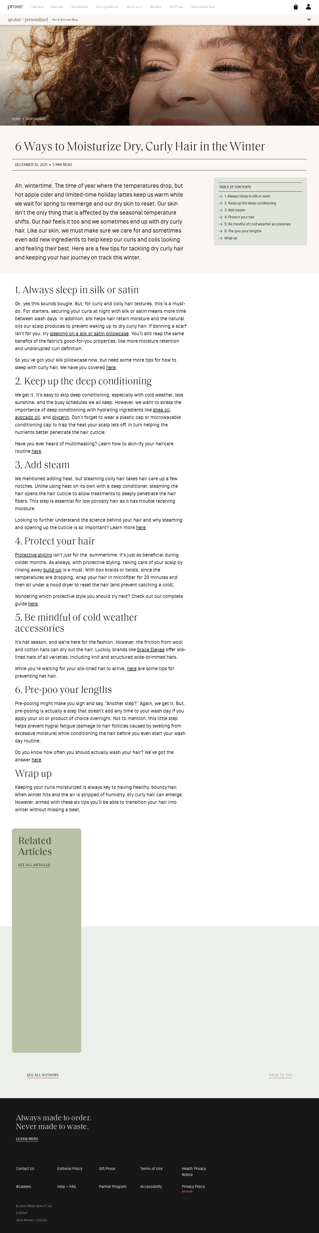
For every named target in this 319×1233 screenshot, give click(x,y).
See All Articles (34, 865)
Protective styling (33, 555)
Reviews (156, 7)
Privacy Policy (193, 1186)
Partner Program (113, 1186)
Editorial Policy (69, 1168)
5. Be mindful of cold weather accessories (258, 224)
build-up (52, 570)
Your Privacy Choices (32, 1220)
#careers (23, 1186)
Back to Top (280, 1075)
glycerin (60, 417)
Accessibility (151, 1186)
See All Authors (43, 1075)
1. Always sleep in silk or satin (247, 196)
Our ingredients (107, 7)
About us (132, 7)
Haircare (37, 7)
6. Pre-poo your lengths (243, 231)
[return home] (15, 6)
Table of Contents (235, 187)
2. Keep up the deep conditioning (250, 203)
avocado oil (27, 417)
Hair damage (36, 119)
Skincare (57, 7)
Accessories (79, 7)
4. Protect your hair (239, 217)
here (111, 367)
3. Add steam (235, 210)
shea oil (161, 410)
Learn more (27, 1139)
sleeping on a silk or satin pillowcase (89, 333)
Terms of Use (151, 1168)
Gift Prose (176, 7)
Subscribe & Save (203, 7)
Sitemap (22, 1213)
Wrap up (231, 238)
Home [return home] (16, 119)
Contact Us (25, 1168)
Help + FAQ (66, 1186)
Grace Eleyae (150, 650)
